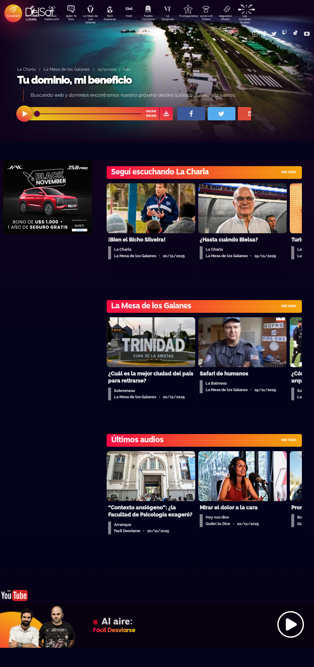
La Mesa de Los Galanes (94, 19)
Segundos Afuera (238, 18)
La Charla (26, 69)
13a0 (135, 16)
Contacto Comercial (247, 30)
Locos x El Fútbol (218, 18)
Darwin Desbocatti (52, 18)
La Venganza (176, 18)
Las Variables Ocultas (259, 19)
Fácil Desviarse (114, 18)
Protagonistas (197, 16)
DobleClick (11, 16)
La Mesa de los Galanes (67, 69)
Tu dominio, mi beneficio (74, 80)
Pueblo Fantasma (156, 18)
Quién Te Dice (73, 18)
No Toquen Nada (32, 18)
